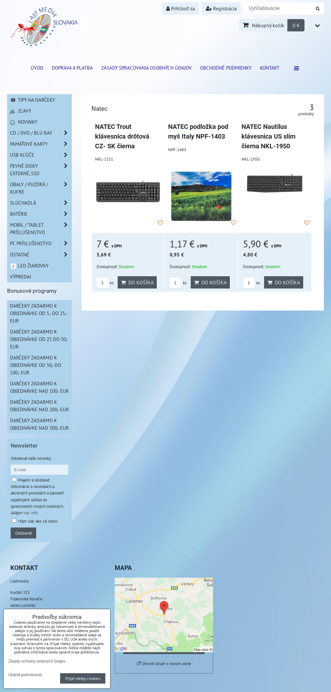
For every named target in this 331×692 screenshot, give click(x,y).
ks (105, 283)
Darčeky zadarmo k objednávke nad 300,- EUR (39, 424)
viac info (30, 513)
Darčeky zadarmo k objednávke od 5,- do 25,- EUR (38, 313)
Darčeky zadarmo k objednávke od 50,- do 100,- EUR (35, 365)
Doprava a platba (72, 67)
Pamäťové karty (40, 144)
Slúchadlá (40, 203)
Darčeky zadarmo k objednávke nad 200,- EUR (39, 406)
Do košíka (137, 282)
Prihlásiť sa (180, 8)
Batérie (40, 214)
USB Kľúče (40, 155)
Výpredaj (20, 276)
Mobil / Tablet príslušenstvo (40, 229)
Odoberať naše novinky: (31, 458)
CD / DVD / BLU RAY (40, 133)
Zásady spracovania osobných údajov (146, 67)
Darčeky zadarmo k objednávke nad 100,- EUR (39, 387)
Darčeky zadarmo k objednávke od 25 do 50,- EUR (39, 339)
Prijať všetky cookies (82, 678)
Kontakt (269, 67)
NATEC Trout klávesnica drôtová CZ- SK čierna (122, 136)
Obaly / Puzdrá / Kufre (40, 188)
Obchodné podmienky (225, 67)
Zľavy (20, 111)
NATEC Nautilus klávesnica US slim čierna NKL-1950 (268, 136)
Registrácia (221, 8)
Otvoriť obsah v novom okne (164, 663)
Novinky (23, 122)
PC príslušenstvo (40, 243)
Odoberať (23, 533)
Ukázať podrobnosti (25, 675)
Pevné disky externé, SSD (40, 170)
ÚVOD (37, 67)
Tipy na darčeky (32, 99)
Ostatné (40, 254)
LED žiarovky (29, 265)
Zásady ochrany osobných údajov (37, 661)
